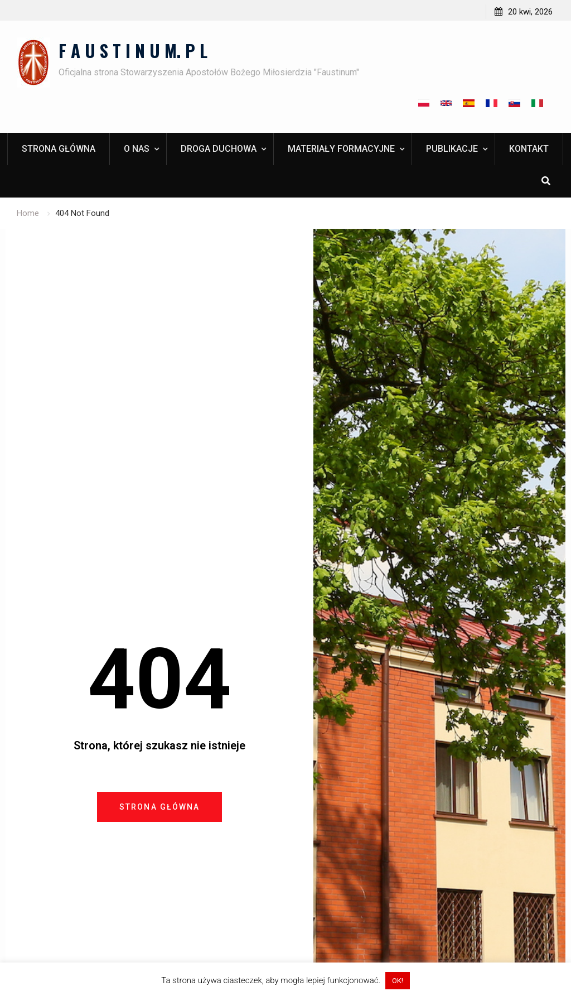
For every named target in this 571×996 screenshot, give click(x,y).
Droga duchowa (219, 148)
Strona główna (58, 148)
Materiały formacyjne (341, 148)
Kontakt (529, 148)
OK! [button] (397, 980)
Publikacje (452, 148)
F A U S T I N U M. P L (133, 50)
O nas (136, 148)
